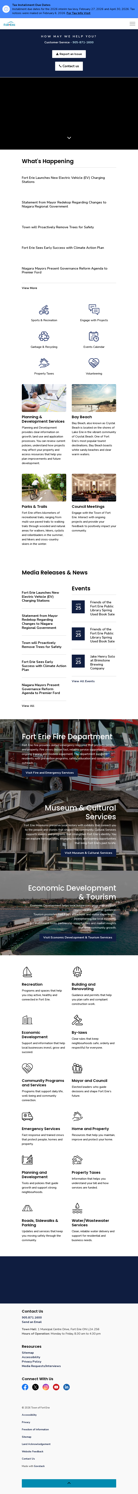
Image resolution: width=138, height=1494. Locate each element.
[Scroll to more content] (69, 138)
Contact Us (28, 1458)
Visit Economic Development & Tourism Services (78, 937)
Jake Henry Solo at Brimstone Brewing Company (102, 663)
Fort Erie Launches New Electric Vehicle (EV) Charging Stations (63, 180)
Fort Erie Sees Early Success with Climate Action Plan (63, 248)
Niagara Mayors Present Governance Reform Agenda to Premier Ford (64, 271)
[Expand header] (132, 23)
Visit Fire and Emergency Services (50, 772)
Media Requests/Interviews (41, 1366)
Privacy (26, 1422)
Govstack (39, 1466)
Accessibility (31, 1357)
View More (29, 288)
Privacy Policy (31, 1362)
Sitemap (28, 1353)
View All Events (83, 681)
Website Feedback (32, 1451)
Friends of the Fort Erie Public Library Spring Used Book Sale (102, 608)
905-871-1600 (83, 42)
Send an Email (32, 1322)
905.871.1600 (32, 1318)
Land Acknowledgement (36, 1444)
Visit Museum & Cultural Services (88, 853)
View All (28, 706)
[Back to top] (69, 1483)
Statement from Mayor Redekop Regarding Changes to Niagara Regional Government (64, 204)
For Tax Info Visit (78, 13)
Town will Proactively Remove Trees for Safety (58, 227)
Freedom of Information (35, 1429)
